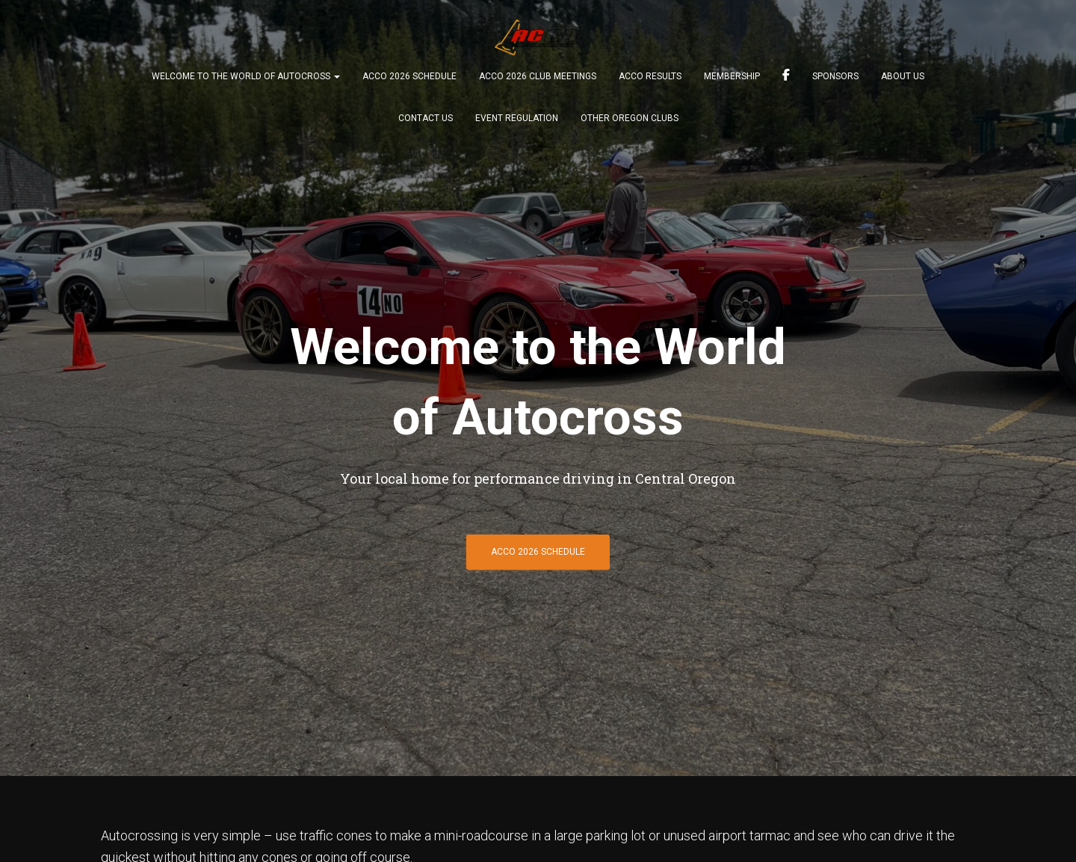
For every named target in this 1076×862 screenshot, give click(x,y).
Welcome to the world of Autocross (246, 76)
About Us (902, 76)
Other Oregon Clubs (629, 118)
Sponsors (835, 76)
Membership (732, 76)
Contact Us (425, 118)
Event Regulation (516, 118)
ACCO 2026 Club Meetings (537, 76)
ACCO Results (650, 76)
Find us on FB (786, 77)
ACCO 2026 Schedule (409, 76)
